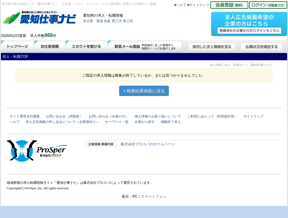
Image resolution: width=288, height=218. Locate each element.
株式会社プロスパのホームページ (148, 144)
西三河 (117, 21)
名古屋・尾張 (93, 21)
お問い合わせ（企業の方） (109, 116)
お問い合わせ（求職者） (64, 116)
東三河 (128, 21)
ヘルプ (15, 122)
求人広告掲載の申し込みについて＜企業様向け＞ (62, 122)
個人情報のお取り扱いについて (158, 116)
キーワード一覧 (117, 122)
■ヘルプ (180, 5)
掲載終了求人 (171, 122)
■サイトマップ (198, 5)
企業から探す (145, 122)
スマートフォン (153, 196)
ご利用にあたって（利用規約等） (212, 116)
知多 (107, 21)
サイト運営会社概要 (25, 116)
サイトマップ (253, 116)
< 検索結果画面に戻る (144, 90)
